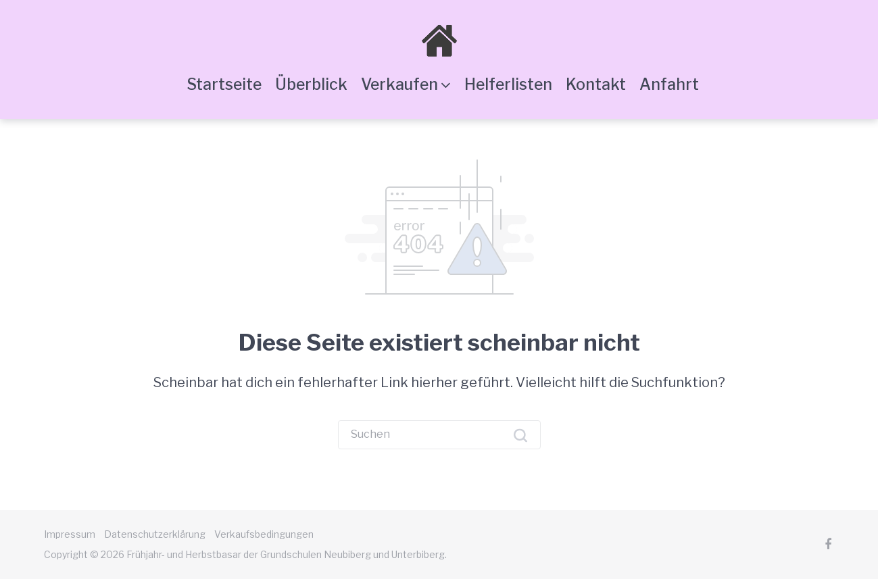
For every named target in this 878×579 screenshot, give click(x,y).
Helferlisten (508, 84)
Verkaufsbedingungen (264, 534)
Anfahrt (669, 84)
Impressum (69, 534)
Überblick (311, 84)
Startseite (224, 84)
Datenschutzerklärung (154, 534)
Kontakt (596, 84)
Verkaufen (399, 84)
